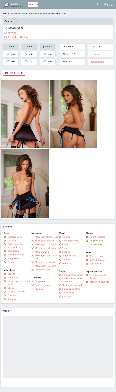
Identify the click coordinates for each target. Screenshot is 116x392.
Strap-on (66, 252)
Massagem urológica (45, 244)
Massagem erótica (44, 240)
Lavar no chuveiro (16, 291)
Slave (65, 248)
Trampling (67, 263)
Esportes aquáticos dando (99, 276)
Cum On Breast (97, 260)
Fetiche (11, 262)
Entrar (108, 4)
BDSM (65, 244)
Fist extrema (95, 244)
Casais (11, 288)
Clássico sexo (15, 237)
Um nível (12, 240)
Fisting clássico (97, 237)
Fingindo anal (96, 240)
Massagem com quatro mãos (46, 257)
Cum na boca (96, 256)
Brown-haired (97, 61)
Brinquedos (13, 258)
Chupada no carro (71, 289)
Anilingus (66, 296)
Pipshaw (12, 295)
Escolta (11, 274)
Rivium (25, 13)
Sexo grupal (13, 251)
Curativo (66, 259)
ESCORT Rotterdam (12, 13)
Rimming (12, 299)
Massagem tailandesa (46, 248)
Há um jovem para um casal (19, 282)
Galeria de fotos (13, 73)
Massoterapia (42, 252)
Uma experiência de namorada (72, 280)
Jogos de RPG (69, 255)
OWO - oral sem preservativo (15, 246)
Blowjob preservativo (72, 275)
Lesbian (39, 289)
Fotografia (13, 277)
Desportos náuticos (99, 282)
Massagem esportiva (45, 262)
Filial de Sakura (42, 269)
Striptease (40, 281)
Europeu (94, 54)
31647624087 (15, 28)
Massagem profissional (47, 237)
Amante (66, 237)
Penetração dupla (16, 254)
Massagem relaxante (45, 266)
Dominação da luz (71, 240)
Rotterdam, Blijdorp (38, 13)
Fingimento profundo (72, 285)
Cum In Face (95, 263)
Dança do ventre (43, 285)
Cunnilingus (68, 292)
